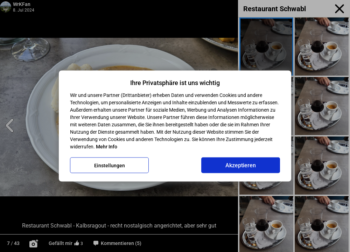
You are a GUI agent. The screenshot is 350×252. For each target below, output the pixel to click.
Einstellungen (109, 165)
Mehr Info (106, 146)
